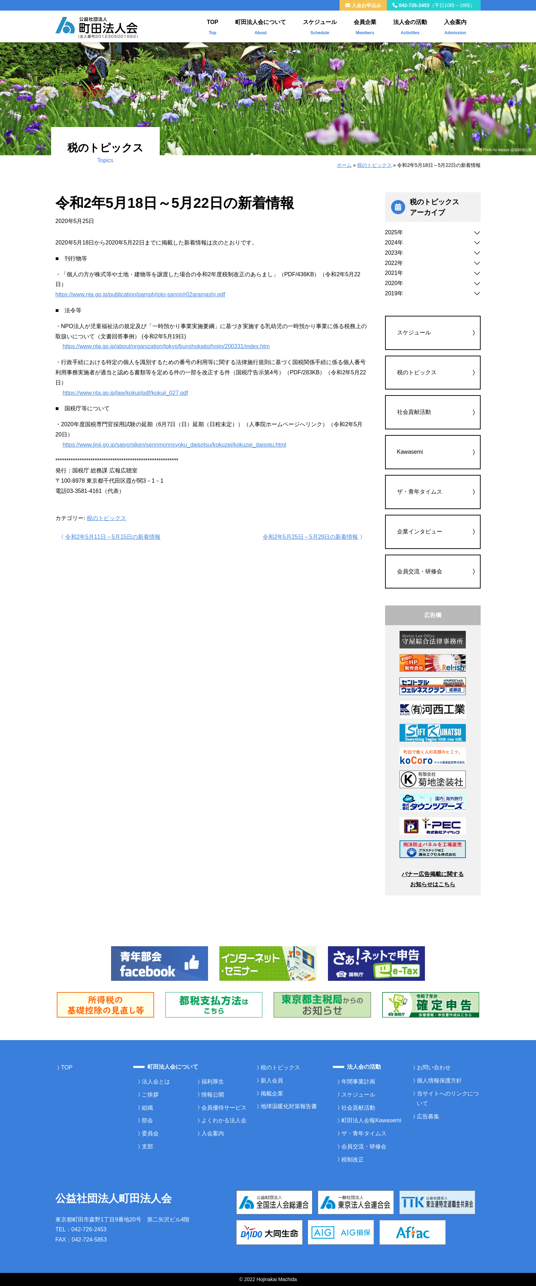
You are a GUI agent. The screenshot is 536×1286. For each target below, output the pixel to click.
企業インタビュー (419, 532)
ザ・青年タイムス (419, 492)
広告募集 (428, 1116)
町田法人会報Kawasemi (371, 1120)
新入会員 (272, 1080)
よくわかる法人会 (223, 1120)
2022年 (394, 263)
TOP (212, 26)
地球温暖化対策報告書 (289, 1106)
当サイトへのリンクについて (448, 1099)
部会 (147, 1120)
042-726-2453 (433, 5)
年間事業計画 (358, 1082)
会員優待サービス (223, 1108)
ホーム (344, 165)
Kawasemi (410, 452)
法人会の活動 (410, 26)
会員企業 (365, 26)
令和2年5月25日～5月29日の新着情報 (313, 537)
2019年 (394, 293)
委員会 (150, 1133)
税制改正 (352, 1160)
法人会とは (156, 1082)
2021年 (394, 273)
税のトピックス (374, 165)
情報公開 (212, 1095)
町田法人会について (260, 26)
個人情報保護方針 (439, 1080)
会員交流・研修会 (419, 571)
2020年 (394, 283)
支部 (147, 1146)
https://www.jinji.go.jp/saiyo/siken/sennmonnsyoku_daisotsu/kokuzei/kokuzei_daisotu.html (174, 445)
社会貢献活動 (414, 412)
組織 (147, 1108)
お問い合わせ (434, 1067)
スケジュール (320, 26)
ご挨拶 (150, 1095)
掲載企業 (272, 1094)
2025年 (394, 232)
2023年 (394, 253)
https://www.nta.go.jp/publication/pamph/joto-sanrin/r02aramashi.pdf (140, 294)
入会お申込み (363, 5)
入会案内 (455, 26)
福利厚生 (212, 1082)
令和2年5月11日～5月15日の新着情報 (110, 537)
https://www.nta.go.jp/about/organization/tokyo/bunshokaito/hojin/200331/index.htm (165, 346)
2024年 (394, 243)
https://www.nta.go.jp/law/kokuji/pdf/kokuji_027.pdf (125, 393)
